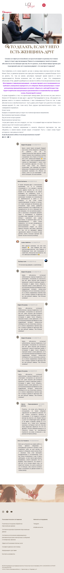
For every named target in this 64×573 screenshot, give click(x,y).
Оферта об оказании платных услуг (12, 543)
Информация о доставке (9, 550)
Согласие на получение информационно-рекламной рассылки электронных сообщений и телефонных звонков (16, 537)
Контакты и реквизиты (8, 554)
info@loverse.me (38, 527)
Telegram (36, 524)
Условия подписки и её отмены (11, 547)
